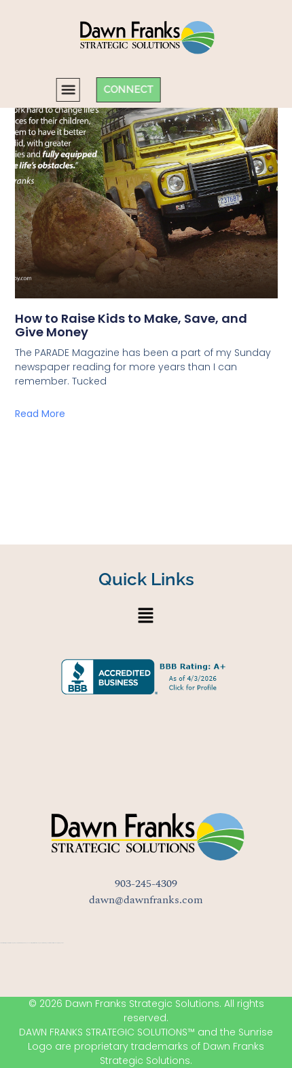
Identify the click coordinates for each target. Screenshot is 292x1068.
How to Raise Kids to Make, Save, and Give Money (131, 325)
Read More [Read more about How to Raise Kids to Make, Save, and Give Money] (40, 413)
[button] (36, 90)
